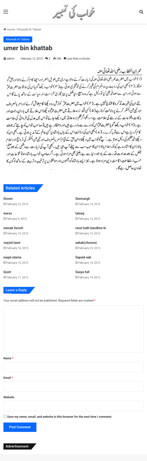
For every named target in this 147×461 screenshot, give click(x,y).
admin (10, 58)
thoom (8, 198)
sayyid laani (11, 242)
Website (8, 397)
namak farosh (13, 228)
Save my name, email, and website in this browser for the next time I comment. (59, 416)
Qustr (7, 272)
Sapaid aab (83, 257)
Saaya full (82, 272)
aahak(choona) (86, 242)
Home (9, 29)
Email (8, 377)
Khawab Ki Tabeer (29, 29)
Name (8, 358)
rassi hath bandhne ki (90, 228)
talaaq (79, 213)
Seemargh (82, 198)
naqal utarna (12, 257)
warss (7, 213)
